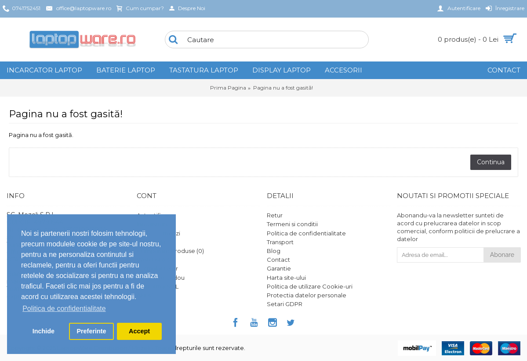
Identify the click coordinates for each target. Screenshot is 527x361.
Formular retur (157, 268)
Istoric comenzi (158, 233)
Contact (278, 259)
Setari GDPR (284, 303)
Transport (280, 241)
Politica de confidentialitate (306, 233)
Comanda (151, 241)
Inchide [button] (44, 331)
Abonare (502, 254)
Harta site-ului (286, 277)
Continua (491, 162)
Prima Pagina (228, 87)
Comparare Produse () (170, 250)
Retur (275, 215)
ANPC (145, 295)
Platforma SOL (157, 286)
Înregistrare (153, 223)
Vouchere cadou (161, 277)
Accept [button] (139, 331)
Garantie (279, 268)
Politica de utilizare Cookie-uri (310, 286)
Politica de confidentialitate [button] (63, 308)
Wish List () (153, 259)
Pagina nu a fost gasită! (283, 87)
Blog (273, 250)
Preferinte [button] (91, 331)
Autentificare (155, 215)
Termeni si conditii (292, 223)
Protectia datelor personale (306, 295)
